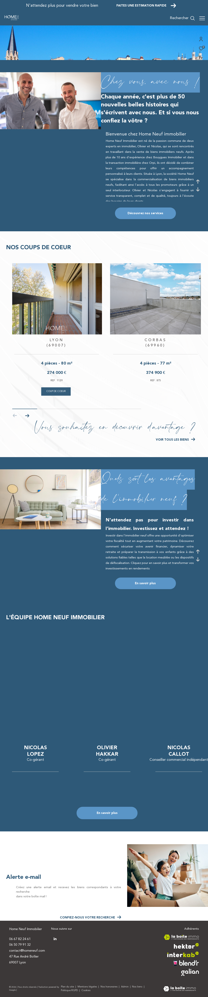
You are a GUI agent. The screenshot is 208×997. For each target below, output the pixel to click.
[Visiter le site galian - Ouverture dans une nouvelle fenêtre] (190, 972)
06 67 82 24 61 (20, 939)
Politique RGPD (69, 990)
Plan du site (68, 987)
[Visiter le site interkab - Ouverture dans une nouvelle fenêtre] (183, 954)
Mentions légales (88, 987)
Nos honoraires (109, 987)
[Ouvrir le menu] (202, 18)
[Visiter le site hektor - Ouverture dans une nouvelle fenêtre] (186, 946)
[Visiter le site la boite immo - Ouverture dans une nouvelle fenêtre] (181, 937)
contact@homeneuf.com (27, 950)
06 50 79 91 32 (20, 945)
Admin (125, 987)
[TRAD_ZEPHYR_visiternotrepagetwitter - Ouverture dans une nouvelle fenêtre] (55, 939)
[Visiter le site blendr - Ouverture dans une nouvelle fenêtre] (186, 963)
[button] (27, 415)
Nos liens (137, 987)
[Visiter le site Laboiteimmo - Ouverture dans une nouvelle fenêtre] (179, 989)
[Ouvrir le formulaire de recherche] (182, 18)
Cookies (86, 990)
